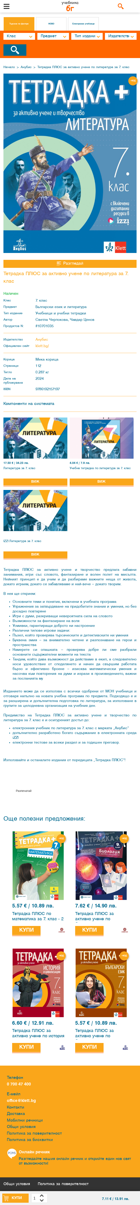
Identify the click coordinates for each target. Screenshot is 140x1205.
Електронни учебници (83, 24)
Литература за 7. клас (19, 468)
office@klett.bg (21, 1101)
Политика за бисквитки (30, 1140)
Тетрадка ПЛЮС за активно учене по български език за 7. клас (101, 1034)
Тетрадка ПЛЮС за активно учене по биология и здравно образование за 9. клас (99, 917)
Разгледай (70, 264)
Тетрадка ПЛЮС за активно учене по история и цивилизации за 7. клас (38, 1034)
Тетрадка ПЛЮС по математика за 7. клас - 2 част (38, 917)
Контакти (15, 1107)
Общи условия (21, 1127)
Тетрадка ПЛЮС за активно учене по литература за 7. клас (83, 67)
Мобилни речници (25, 1121)
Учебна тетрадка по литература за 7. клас (100, 468)
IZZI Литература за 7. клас (22, 541)
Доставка (16, 1114)
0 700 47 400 (20, 1084)
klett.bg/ (42, 346)
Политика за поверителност (34, 1134)
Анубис (26, 67)
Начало (9, 67)
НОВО (51, 24)
